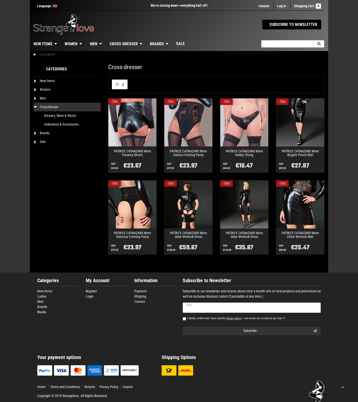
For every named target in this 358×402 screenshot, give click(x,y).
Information (146, 280)
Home (41, 387)
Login (89, 296)
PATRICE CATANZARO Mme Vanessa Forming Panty (132, 235)
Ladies (41, 296)
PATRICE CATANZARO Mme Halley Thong (244, 153)
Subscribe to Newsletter (207, 280)
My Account (97, 280)
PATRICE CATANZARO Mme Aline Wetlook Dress (188, 235)
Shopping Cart (307, 6)
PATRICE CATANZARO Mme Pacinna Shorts (132, 153)
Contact (264, 6)
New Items (43, 44)
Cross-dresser (124, 44)
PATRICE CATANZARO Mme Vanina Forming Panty (188, 153)
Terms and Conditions (65, 387)
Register (91, 291)
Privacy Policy (108, 387)
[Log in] (281, 6)
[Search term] (287, 43)
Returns (90, 387)
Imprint (128, 387)
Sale (180, 43)
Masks (41, 312)
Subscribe (280, 331)
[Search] (318, 43)
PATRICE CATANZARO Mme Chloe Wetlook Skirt (300, 235)
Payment (140, 291)
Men (93, 44)
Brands (157, 44)
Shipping (140, 296)
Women (71, 44)
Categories (48, 280)
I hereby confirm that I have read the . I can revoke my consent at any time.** (236, 318)
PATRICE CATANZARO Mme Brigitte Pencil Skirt (300, 153)
